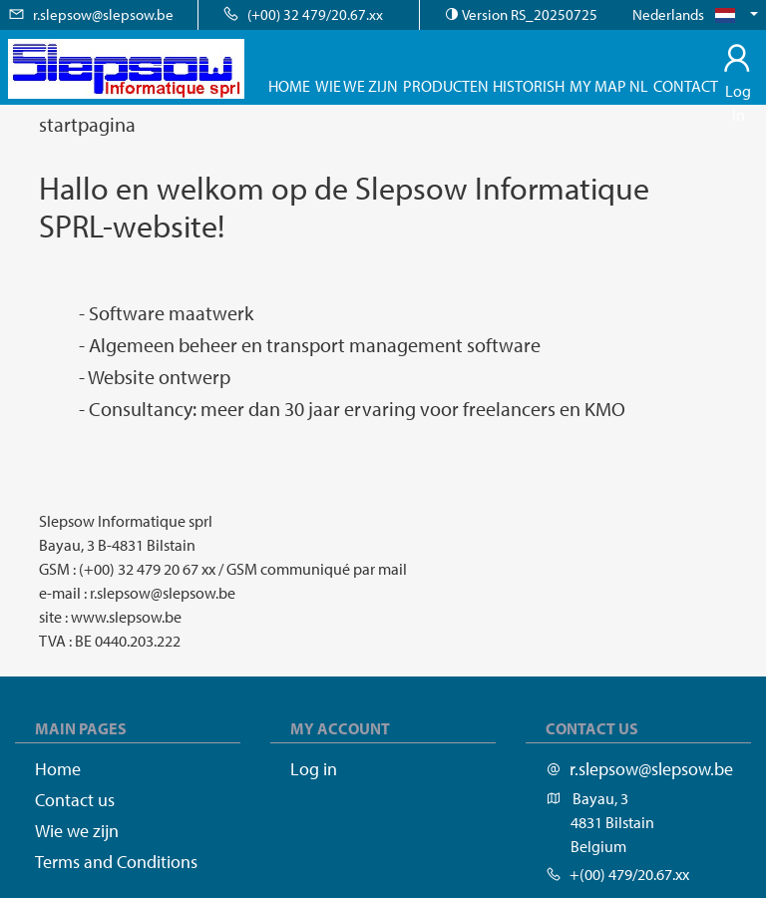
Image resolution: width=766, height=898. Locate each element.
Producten (446, 86)
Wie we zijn (356, 86)
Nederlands (689, 14)
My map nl (609, 86)
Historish (529, 86)
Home (289, 86)
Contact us (75, 799)
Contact (685, 86)
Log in (738, 91)
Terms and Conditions (116, 861)
